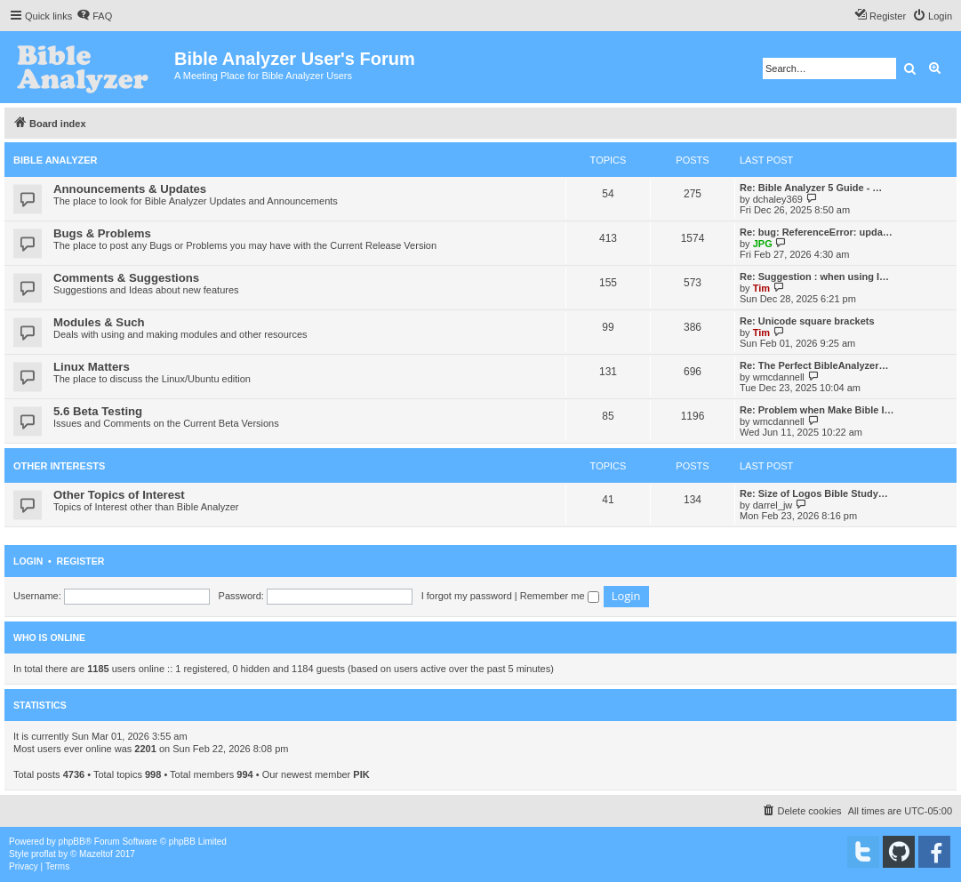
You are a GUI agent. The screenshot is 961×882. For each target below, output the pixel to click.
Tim (761, 288)
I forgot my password (466, 595)
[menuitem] (94, 16)
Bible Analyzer (55, 160)
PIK (361, 774)
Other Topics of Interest (119, 494)
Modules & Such (99, 322)
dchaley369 (778, 199)
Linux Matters (91, 366)
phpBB (72, 841)
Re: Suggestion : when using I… (814, 276)
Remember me (559, 595)
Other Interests (59, 466)
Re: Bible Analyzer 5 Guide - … (811, 187)
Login (28, 561)
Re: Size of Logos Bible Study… (814, 493)
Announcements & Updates (129, 189)
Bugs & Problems (102, 233)
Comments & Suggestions (126, 278)
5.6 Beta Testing (97, 411)
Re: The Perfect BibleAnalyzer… (814, 365)
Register (81, 561)
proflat (43, 854)
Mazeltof (96, 854)
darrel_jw (773, 505)
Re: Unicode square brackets (807, 321)
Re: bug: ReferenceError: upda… (816, 232)
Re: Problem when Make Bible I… (817, 410)
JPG (763, 243)
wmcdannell (779, 377)
